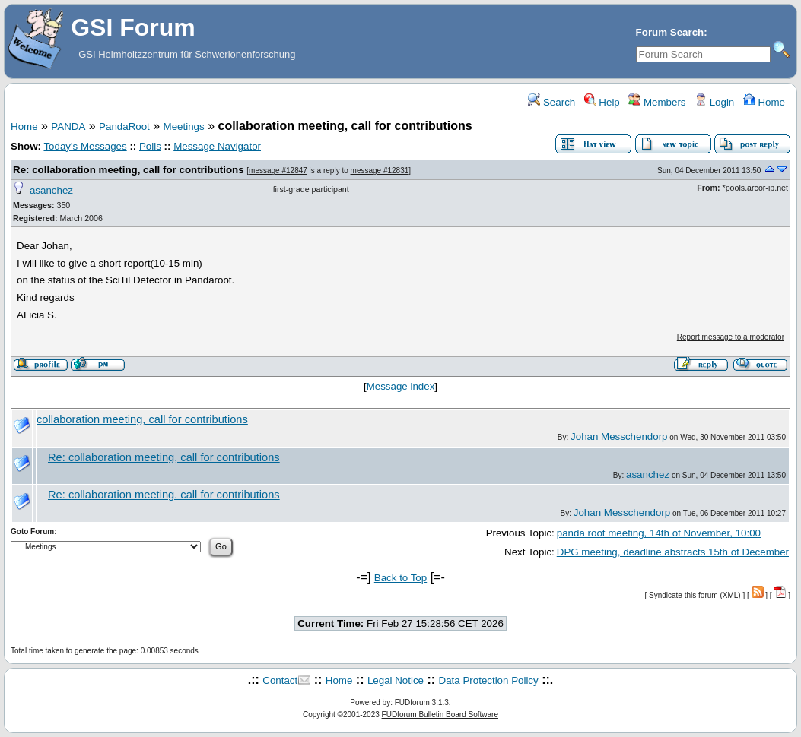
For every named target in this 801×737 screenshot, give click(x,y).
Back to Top (400, 578)
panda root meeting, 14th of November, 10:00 (659, 533)
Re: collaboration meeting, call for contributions (128, 170)
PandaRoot (124, 126)
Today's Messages (84, 146)
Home (764, 102)
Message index (401, 386)
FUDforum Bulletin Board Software (440, 714)
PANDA (68, 126)
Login (714, 102)
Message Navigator (217, 146)
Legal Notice (395, 680)
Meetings (184, 126)
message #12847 (278, 170)
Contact (279, 680)
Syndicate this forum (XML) (695, 595)
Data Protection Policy (489, 680)
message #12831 (380, 170)
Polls (150, 146)
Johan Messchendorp (619, 436)
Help (602, 102)
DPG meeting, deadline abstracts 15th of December (673, 552)
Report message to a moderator (730, 337)
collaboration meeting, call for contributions (142, 419)
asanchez (51, 190)
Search (551, 102)
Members (656, 102)
